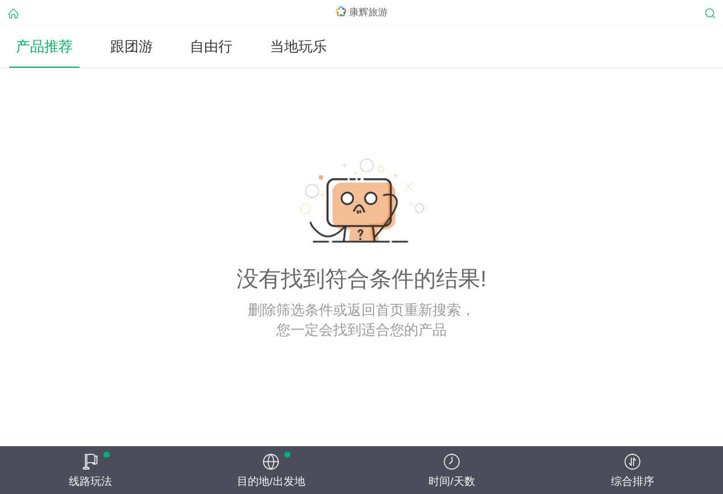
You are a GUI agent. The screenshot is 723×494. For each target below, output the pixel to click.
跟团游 (131, 46)
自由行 (211, 46)
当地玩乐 (298, 46)
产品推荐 (44, 46)
